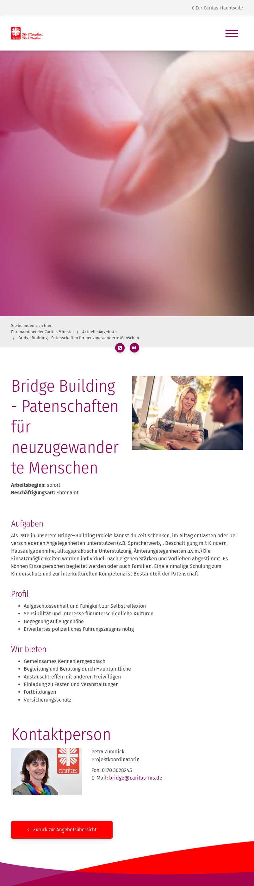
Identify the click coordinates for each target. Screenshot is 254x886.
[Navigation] (232, 33)
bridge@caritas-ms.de (135, 778)
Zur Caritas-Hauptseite (217, 8)
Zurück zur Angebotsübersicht (64, 830)
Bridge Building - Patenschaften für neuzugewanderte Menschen (78, 337)
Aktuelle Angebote (99, 331)
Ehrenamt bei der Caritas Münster (42, 331)
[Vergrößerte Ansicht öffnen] (187, 413)
